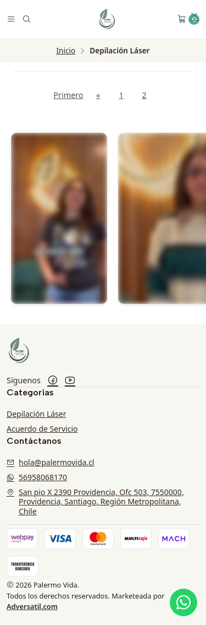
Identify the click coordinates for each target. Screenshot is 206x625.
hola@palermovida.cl (50, 462)
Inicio (65, 51)
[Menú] (11, 19)
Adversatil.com (32, 606)
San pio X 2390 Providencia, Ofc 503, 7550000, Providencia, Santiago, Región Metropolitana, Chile (95, 502)
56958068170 (37, 477)
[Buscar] (26, 19)
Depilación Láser (36, 414)
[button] (194, 16)
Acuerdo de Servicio (42, 428)
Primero (68, 95)
